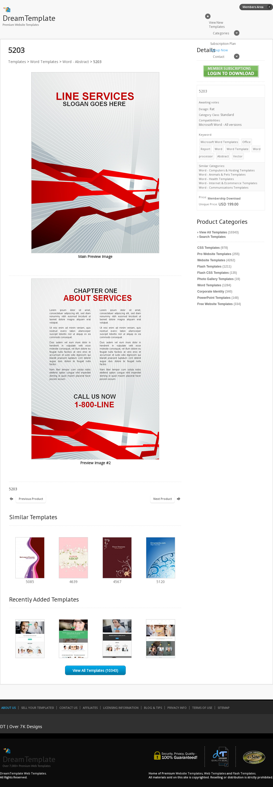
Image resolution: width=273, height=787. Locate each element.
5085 (30, 579)
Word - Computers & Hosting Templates (227, 170)
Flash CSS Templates (213, 273)
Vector (238, 156)
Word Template (238, 149)
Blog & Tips (153, 707)
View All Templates (213, 232)
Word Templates (44, 61)
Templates (17, 61)
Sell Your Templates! (37, 707)
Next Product (162, 499)
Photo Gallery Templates (215, 279)
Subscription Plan (223, 43)
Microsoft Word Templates (219, 142)
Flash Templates (209, 266)
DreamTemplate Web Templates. (23, 773)
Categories (221, 33)
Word (218, 149)
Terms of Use (202, 707)
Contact (218, 56)
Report (205, 149)
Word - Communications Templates (223, 187)
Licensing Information (120, 707)
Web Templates (215, 773)
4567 (117, 579)
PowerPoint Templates (214, 298)
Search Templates (212, 237)
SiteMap (224, 707)
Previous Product (31, 499)
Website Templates (211, 260)
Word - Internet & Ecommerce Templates (228, 183)
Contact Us (68, 707)
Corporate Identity (210, 291)
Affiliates (90, 707)
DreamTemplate (29, 18)
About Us (8, 707)
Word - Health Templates (216, 179)
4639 (73, 579)
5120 (160, 579)
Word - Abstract (75, 61)
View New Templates (217, 24)
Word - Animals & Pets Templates (222, 174)
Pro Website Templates (214, 254)
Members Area (253, 7)
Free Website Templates (215, 304)
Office (246, 142)
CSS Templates (208, 248)
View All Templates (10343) (95, 670)
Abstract (223, 156)
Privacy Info (177, 707)
